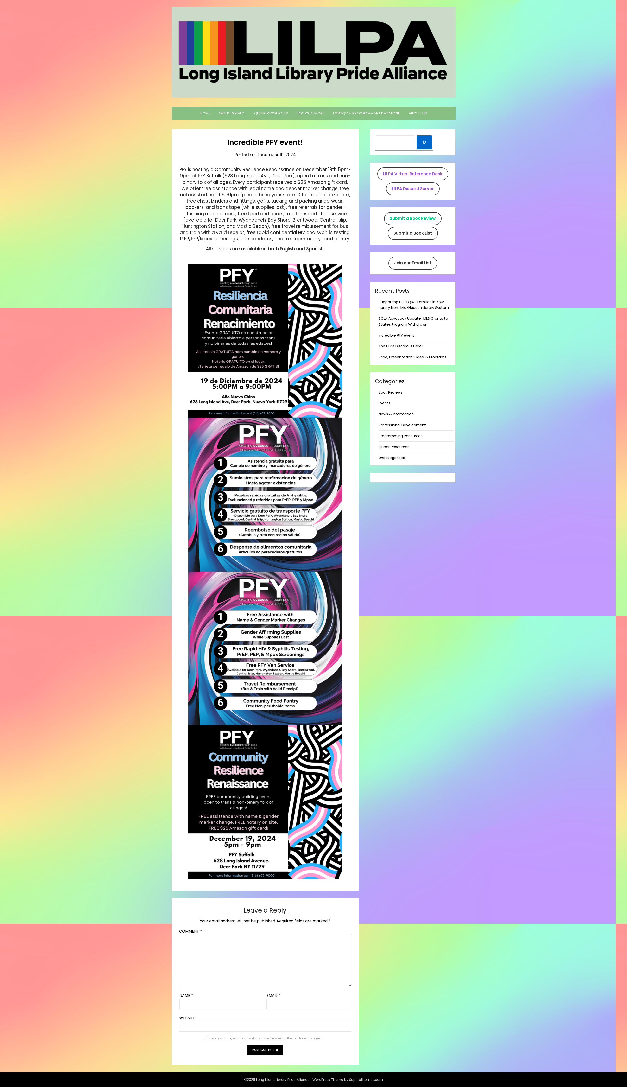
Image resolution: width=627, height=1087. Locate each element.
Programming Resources (401, 435)
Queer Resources (271, 113)
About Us (418, 113)
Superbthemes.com (366, 1079)
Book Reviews (391, 392)
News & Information (396, 414)
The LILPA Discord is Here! (401, 346)
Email (273, 995)
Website (187, 1018)
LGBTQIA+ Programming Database (366, 113)
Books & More (310, 113)
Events (384, 403)
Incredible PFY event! (397, 335)
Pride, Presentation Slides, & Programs (412, 357)
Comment (190, 931)
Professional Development (402, 424)
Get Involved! (232, 113)
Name (186, 995)
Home (205, 113)
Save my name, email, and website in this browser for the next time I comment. (266, 1038)
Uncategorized (392, 457)
